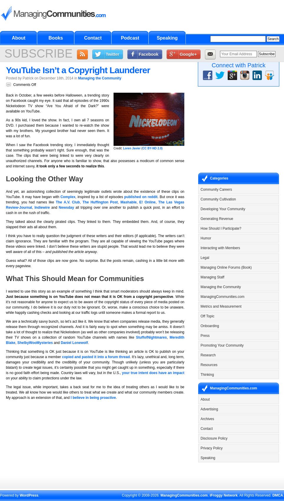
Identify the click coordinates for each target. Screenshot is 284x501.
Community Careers (216, 189)
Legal (205, 258)
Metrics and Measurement (221, 306)
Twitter (112, 54)
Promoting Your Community (222, 345)
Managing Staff (212, 277)
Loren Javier (131, 148)
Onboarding (210, 326)
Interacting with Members (220, 248)
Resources (209, 365)
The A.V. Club (68, 202)
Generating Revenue (217, 219)
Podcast (130, 37)
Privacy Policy (212, 448)
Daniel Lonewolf (74, 343)
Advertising (209, 409)
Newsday (66, 207)
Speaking (167, 37)
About (18, 37)
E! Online (147, 202)
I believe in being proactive (93, 398)
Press (205, 336)
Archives (207, 419)
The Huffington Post (100, 202)
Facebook (148, 54)
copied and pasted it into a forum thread (96, 357)
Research (208, 355)
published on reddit (140, 197)
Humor (206, 238)
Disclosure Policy (214, 438)
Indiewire (42, 207)
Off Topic (207, 316)
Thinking (207, 375)
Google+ (188, 54)
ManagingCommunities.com (222, 297)
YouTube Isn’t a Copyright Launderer (78, 70)
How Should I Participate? (221, 228)
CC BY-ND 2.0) (152, 148)
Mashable (129, 202)
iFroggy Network (224, 495)
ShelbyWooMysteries (35, 343)
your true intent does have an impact (153, 373)
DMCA (277, 495)
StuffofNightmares (151, 337)
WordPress (29, 495)
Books (56, 37)
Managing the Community (100, 78)
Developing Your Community (223, 209)
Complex (67, 197)
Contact (93, 37)
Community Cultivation (218, 199)
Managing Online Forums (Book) (226, 267)
